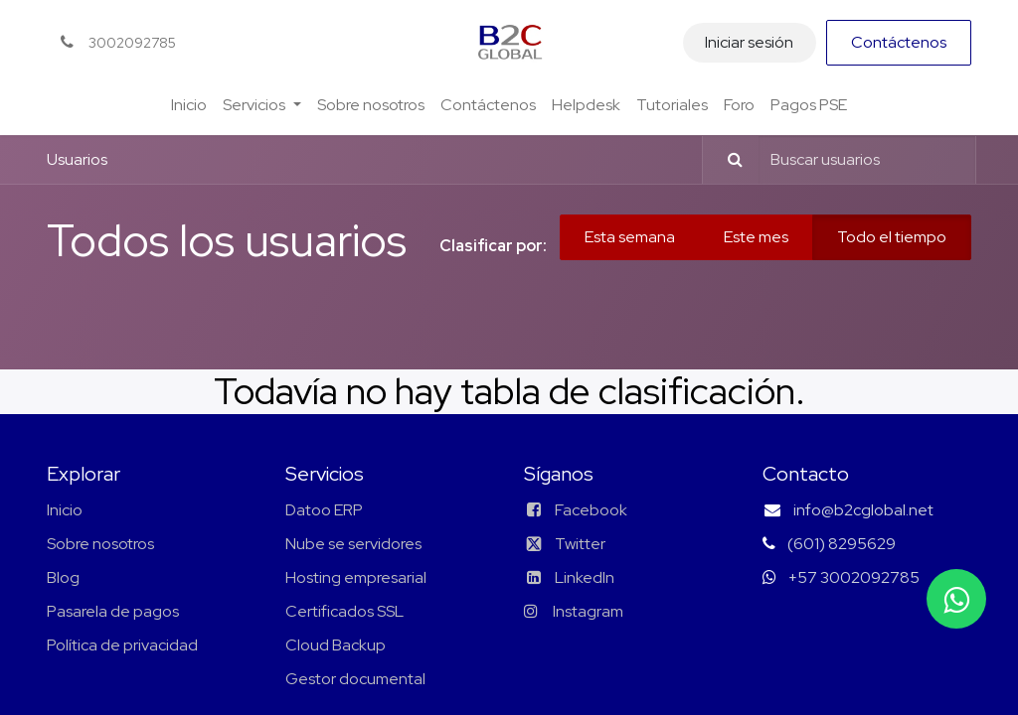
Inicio (65, 510)
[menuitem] (189, 105)
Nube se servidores (353, 543)
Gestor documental (355, 678)
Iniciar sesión (749, 42)
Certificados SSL (344, 611)
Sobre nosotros (100, 543)
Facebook (591, 510)
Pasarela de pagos (113, 611)
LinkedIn (569, 577)
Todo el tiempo (891, 236)
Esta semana (630, 236)
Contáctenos (898, 42)
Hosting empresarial (355, 577)
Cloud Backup (335, 645)
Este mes (756, 236)
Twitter (564, 543)
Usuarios (77, 159)
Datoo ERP (324, 510)
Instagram (586, 611)
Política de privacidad (122, 645)
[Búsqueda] (726, 160)
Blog (63, 577)
